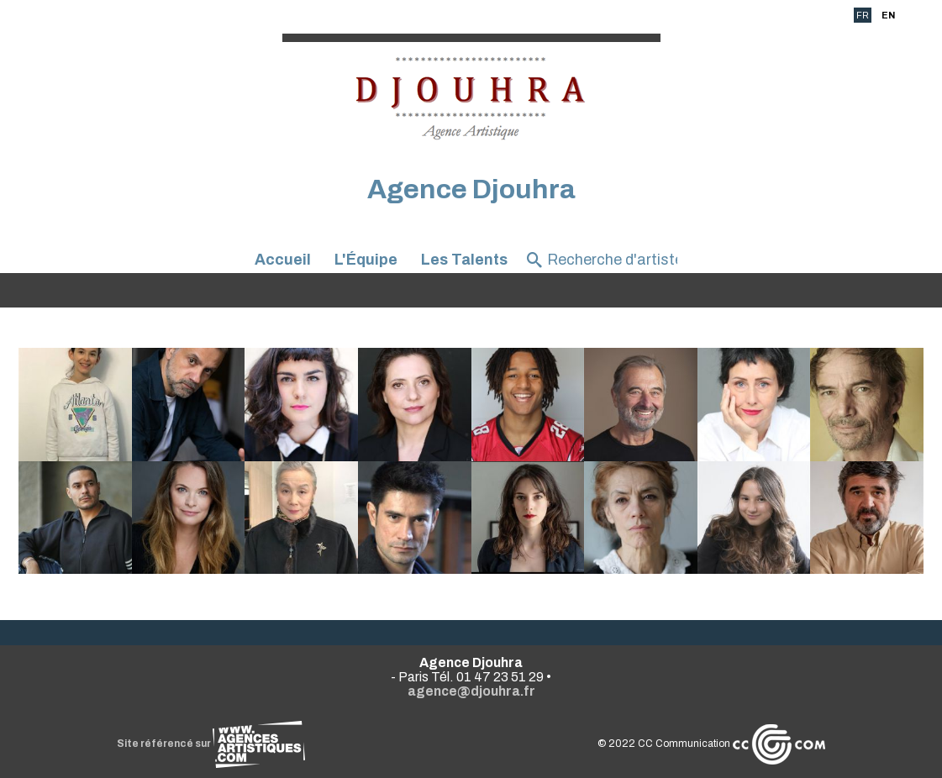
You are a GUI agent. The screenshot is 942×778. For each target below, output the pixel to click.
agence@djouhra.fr (471, 691)
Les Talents (464, 259)
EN (888, 15)
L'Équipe (365, 259)
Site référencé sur (211, 743)
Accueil (283, 259)
